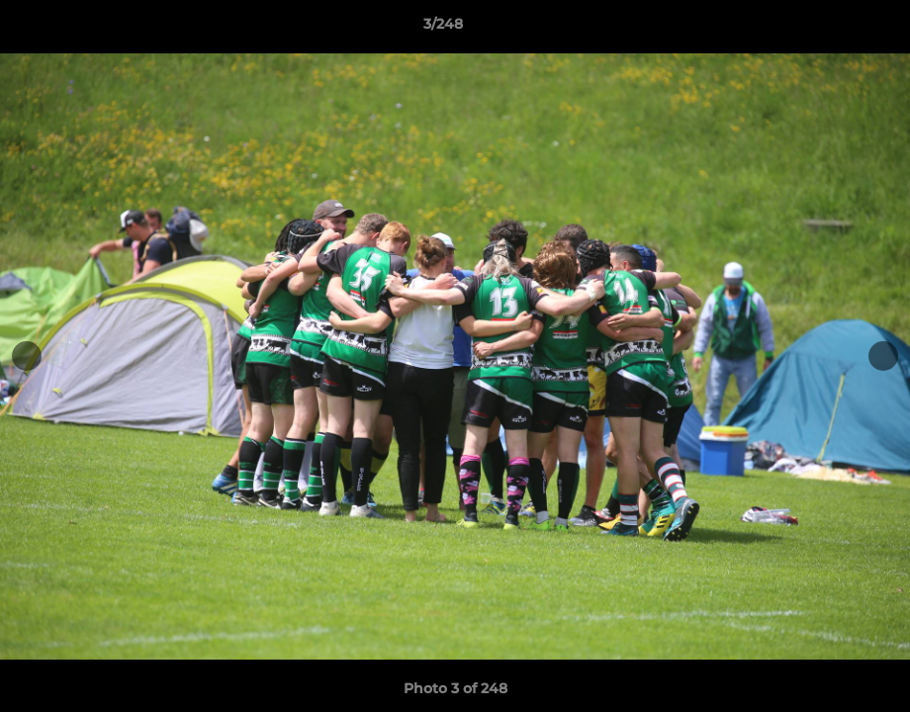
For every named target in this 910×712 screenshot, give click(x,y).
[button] (827, 29)
